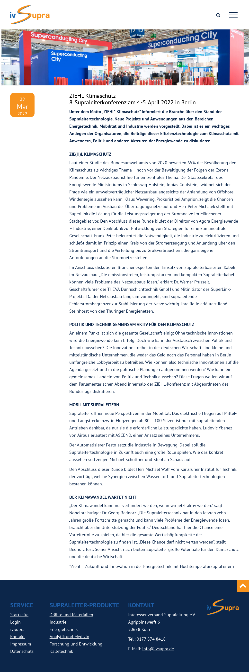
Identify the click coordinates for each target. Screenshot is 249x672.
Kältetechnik (61, 651)
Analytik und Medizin (69, 636)
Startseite (19, 615)
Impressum (20, 644)
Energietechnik (64, 629)
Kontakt (17, 636)
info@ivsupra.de (158, 649)
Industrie (58, 622)
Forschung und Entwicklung (76, 644)
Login (15, 622)
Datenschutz (22, 651)
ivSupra (17, 629)
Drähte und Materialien (71, 615)
